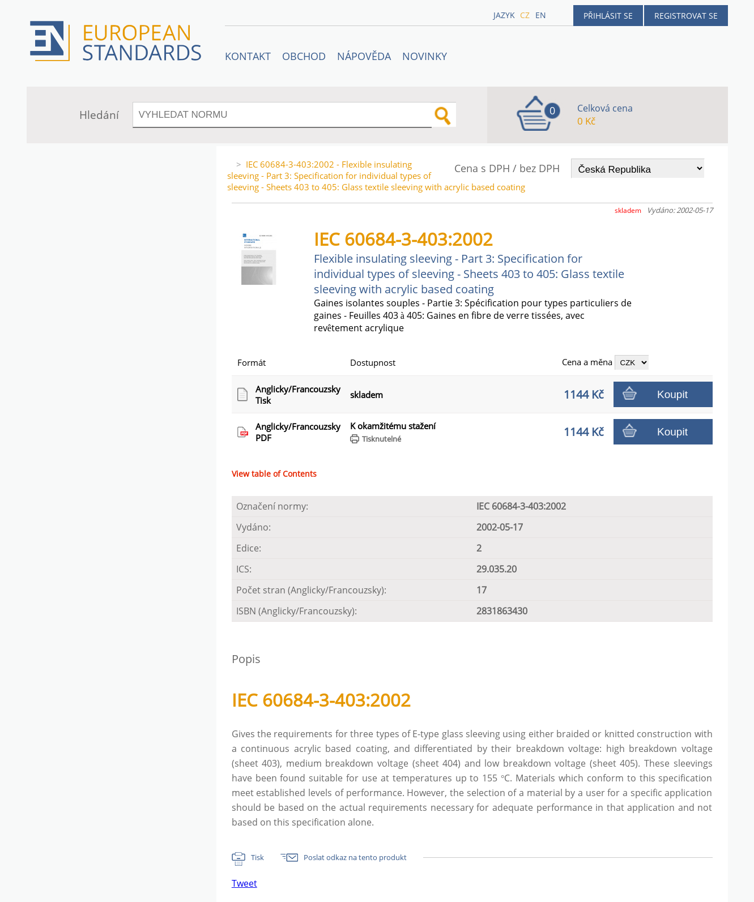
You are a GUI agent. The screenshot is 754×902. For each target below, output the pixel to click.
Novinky (424, 56)
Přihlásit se (608, 15)
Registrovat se (686, 15)
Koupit (672, 394)
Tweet (244, 883)
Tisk (257, 857)
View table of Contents (274, 473)
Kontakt (248, 56)
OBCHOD (304, 56)
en (540, 15)
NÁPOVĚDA (364, 56)
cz (525, 15)
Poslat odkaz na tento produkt (355, 857)
